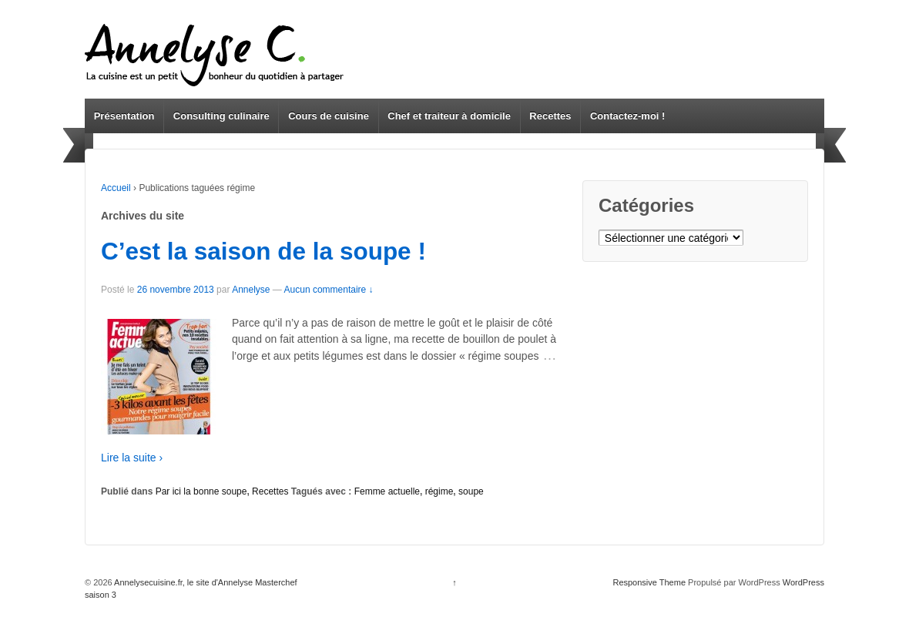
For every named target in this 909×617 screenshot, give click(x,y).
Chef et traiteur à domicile (449, 116)
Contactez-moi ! (628, 116)
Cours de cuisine (328, 116)
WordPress (803, 582)
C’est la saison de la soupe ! (263, 251)
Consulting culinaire (221, 116)
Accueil (116, 188)
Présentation (124, 116)
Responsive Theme (649, 582)
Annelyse (251, 289)
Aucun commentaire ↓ (329, 289)
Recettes (550, 116)
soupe (471, 491)
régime (439, 491)
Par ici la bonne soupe (201, 491)
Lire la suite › (132, 457)
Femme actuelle (387, 491)
